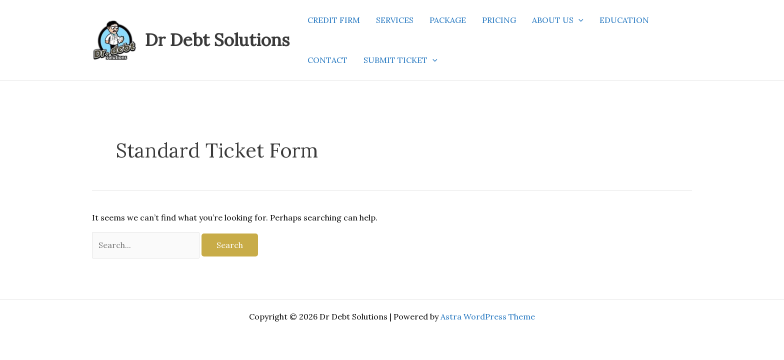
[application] (579, 20)
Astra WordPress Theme (487, 317)
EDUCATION (624, 20)
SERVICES (395, 20)
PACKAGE (448, 20)
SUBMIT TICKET (401, 60)
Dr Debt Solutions (217, 39)
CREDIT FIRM (334, 20)
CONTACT (328, 60)
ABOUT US (558, 20)
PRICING (499, 20)
